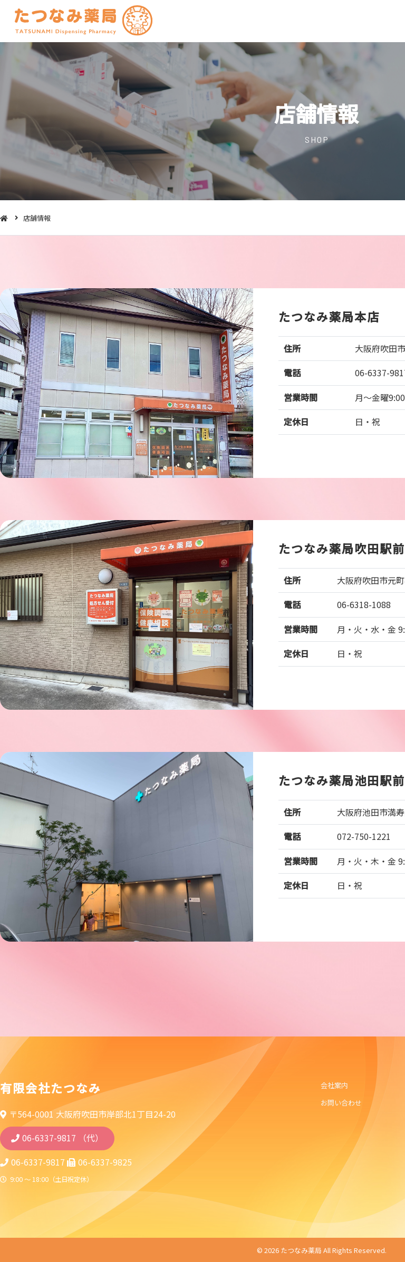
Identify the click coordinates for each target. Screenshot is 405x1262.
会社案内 (334, 1086)
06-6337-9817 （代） (62, 1137)
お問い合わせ (340, 1103)
